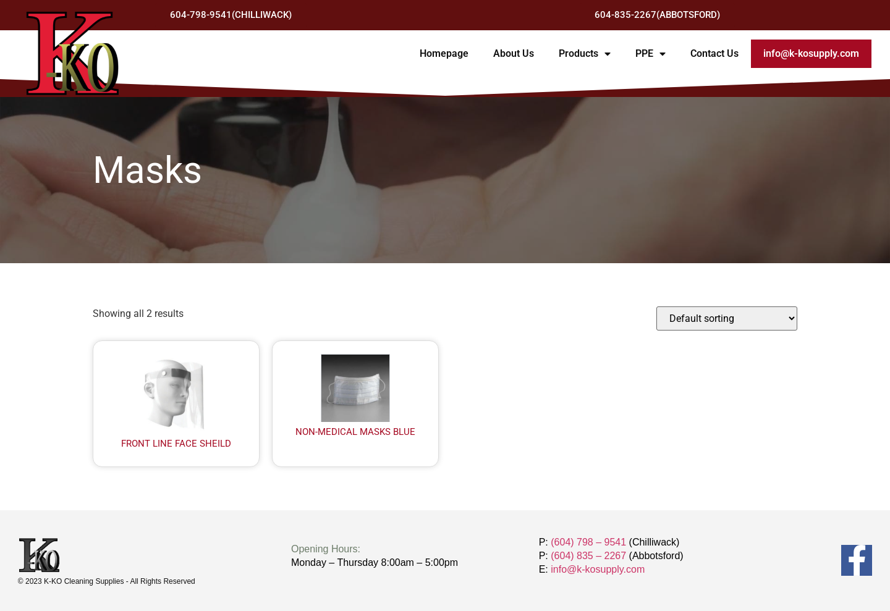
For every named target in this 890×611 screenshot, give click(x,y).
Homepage (444, 53)
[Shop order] (726, 318)
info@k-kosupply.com (811, 53)
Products (585, 54)
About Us (513, 53)
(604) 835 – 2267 (588, 555)
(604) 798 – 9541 (588, 542)
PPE (650, 54)
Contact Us (714, 53)
